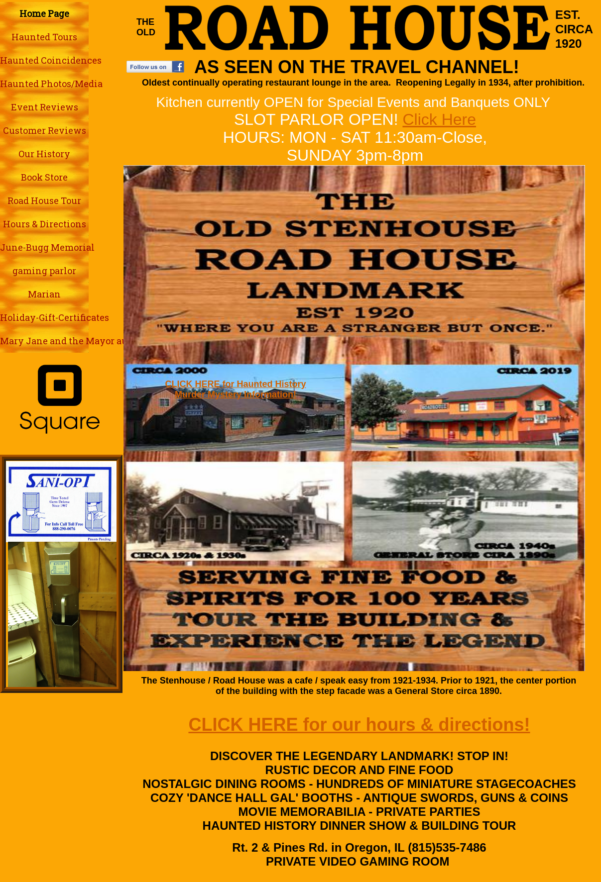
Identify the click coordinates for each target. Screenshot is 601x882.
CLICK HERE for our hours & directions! (359, 724)
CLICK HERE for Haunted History (235, 384)
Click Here (439, 119)
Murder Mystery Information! (235, 394)
